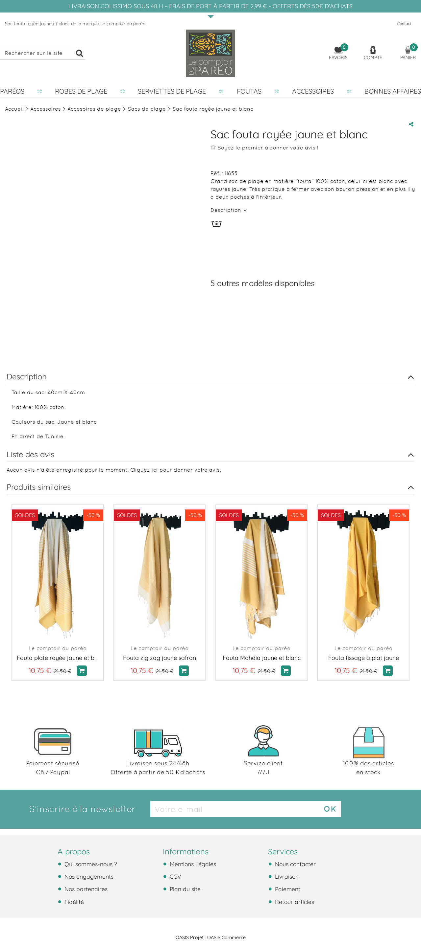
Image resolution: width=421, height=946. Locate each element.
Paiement (286, 889)
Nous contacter (294, 864)
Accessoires (313, 91)
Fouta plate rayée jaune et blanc (57, 658)
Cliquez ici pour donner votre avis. (175, 470)
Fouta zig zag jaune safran (159, 658)
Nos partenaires (85, 889)
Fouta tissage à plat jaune (363, 658)
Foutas (249, 91)
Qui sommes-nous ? (90, 864)
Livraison (286, 876)
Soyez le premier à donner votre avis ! (264, 147)
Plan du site (184, 889)
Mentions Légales (192, 864)
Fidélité (73, 901)
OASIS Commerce (226, 937)
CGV (174, 876)
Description (226, 210)
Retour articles (293, 901)
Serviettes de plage (172, 91)
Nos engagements (88, 876)
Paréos (12, 91)
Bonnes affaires (392, 91)
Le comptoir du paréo (58, 648)
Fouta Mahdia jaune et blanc (262, 658)
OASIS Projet (190, 937)
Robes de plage (81, 91)
